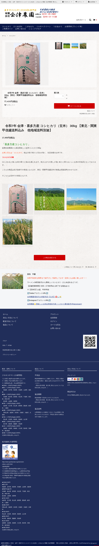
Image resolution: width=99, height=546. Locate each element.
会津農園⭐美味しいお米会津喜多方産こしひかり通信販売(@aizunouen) (54, 303)
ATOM (9, 343)
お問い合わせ (20, 29)
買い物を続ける (91, 266)
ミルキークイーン (43, 26)
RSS (4, 343)
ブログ (4, 340)
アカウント (67, 2)
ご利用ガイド (7, 29)
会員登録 (92, 2)
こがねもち (29, 26)
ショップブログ (35, 29)
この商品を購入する (49, 257)
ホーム (4, 35)
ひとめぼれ (18, 26)
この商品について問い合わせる (74, 266)
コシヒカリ (6, 26)
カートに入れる (74, 106)
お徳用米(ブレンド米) (73, 26)
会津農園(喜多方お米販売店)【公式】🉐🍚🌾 (44, 296)
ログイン (80, 2)
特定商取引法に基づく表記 (87, 113)
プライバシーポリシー (10, 350)
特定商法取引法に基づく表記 (13, 347)
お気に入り (9, 105)
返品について (91, 111)
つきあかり (57, 26)
